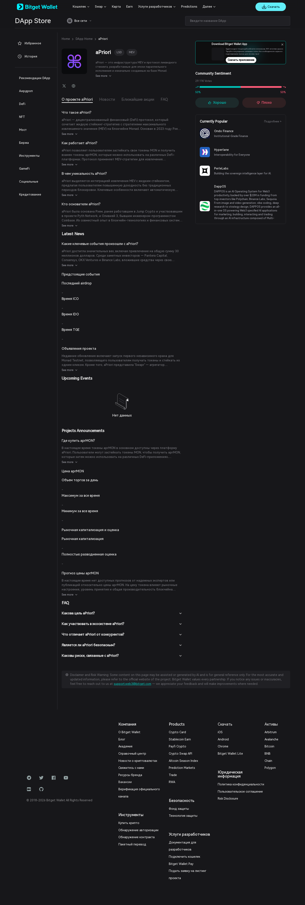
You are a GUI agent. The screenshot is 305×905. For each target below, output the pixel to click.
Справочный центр (130, 748)
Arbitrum (270, 727)
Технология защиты (180, 811)
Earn (124, 6)
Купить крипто (127, 811)
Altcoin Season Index (181, 756)
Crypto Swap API (178, 748)
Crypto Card (175, 727)
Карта (112, 6)
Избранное (27, 43)
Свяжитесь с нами (129, 763)
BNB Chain (272, 748)
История (26, 56)
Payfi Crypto (175, 741)
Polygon (269, 756)
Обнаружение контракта (133, 825)
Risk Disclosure (225, 789)
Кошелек (78, 6)
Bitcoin (269, 741)
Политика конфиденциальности (236, 775)
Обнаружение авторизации (135, 818)
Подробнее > (274, 121)
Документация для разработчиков (189, 837)
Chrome (221, 741)
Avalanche (271, 734)
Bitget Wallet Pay (178, 851)
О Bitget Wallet (127, 727)
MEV (132, 52)
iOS (218, 727)
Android (221, 734)
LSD (119, 52)
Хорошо (217, 102)
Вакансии (124, 777)
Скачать (222, 719)
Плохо (264, 102)
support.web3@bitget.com (265, 674)
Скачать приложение (253, 60)
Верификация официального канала (141, 784)
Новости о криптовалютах (134, 756)
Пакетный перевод (130, 832)
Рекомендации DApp (32, 78)
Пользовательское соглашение (235, 782)
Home (65, 38)
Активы (271, 719)
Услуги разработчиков (147, 6)
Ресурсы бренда (128, 770)
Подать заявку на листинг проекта (189, 859)
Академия (124, 741)
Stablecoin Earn (177, 734)
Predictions (176, 6)
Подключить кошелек (181, 844)
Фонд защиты (177, 804)
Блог (121, 734)
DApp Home (82, 38)
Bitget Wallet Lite (226, 748)
